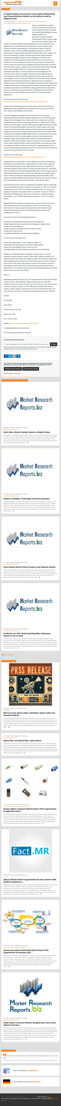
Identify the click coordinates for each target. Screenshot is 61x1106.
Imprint (7, 1098)
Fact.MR (5, 877)
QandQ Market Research (10, 738)
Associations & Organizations (18, 708)
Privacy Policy (13, 1098)
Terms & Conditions (24, 1098)
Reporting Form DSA (47, 1098)
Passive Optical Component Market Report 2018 (16, 806)
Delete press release (13, 369)
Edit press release (31, 369)
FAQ (2, 1098)
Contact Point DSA (36, 1098)
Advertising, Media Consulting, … (19, 427)
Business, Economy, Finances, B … (19, 804)
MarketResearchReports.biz (22, 23)
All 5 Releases (7, 655)
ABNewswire (6, 710)
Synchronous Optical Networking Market (14, 947)
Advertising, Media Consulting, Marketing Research (32, 21)
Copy (53, 344)
